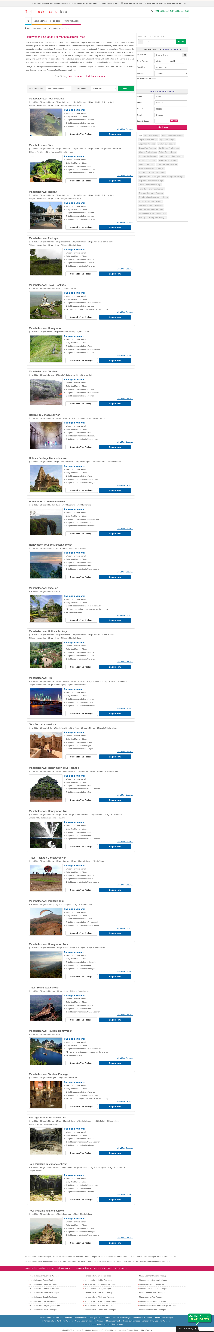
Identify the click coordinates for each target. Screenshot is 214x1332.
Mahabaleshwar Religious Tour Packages (101, 1297)
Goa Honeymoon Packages (167, 164)
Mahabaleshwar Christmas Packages (44, 1284)
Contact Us (96, 1326)
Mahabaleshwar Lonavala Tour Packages (115, 1313)
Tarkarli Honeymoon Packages (150, 185)
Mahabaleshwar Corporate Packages (44, 1288)
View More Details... (125, 129)
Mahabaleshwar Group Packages (98, 1271)
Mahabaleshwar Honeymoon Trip (48, 808)
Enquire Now (115, 134)
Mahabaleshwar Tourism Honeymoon (51, 1027)
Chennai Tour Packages (148, 152)
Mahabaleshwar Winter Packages (152, 1305)
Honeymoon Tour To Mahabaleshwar (50, 543)
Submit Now (162, 127)
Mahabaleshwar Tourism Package (48, 1070)
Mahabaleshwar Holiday (43, 3)
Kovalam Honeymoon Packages (151, 205)
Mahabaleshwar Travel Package (47, 284)
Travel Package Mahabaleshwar (47, 854)
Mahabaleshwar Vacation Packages (153, 1297)
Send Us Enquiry (71, 21)
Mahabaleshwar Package (43, 237)
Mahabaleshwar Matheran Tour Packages (106, 1320)
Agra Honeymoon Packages (149, 177)
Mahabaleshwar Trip (154, 3)
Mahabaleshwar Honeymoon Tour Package (54, 765)
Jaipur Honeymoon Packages (172, 136)
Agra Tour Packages (167, 140)
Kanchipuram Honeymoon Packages (152, 218)
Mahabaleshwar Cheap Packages (43, 1280)
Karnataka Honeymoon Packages (151, 168)
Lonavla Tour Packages (147, 160)
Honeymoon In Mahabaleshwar (47, 500)
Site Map (105, 1326)
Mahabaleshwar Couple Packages (43, 1292)
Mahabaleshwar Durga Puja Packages (45, 1301)
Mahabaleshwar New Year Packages (99, 1288)
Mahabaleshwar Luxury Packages (98, 1284)
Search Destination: (36, 89)
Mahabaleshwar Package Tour (46, 898)
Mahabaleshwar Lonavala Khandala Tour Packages (153, 1313)
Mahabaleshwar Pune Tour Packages (89, 1316)
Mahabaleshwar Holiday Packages (98, 1276)
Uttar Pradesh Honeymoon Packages (152, 213)
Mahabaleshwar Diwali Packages (43, 1297)
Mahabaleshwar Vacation (133, 3)
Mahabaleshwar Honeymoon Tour (48, 941)
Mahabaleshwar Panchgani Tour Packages (123, 1316)
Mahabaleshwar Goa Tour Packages (156, 1316)
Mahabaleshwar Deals (61, 1264)
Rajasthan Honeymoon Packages (151, 181)
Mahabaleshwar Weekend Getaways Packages (157, 1301)
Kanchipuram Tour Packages (169, 148)
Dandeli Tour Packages (147, 148)
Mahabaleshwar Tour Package (46, 98)
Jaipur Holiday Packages (148, 140)
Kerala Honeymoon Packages (173, 177)
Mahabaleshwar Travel (110, 3)
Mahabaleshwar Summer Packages (153, 1276)
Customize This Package (81, 134)
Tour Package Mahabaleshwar (46, 1206)
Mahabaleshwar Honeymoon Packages (153, 197)
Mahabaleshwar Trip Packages (151, 1292)
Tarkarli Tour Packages (167, 152)
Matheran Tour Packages (148, 156)
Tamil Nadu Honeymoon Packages (151, 189)
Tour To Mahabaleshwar (43, 722)
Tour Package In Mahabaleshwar (48, 1160)
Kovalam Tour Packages (166, 144)
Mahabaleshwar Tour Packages (47, 21)
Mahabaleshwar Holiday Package (48, 629)
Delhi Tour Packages (146, 164)
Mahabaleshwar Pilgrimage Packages (99, 1292)
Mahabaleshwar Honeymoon (87, 3)
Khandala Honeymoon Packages (151, 209)
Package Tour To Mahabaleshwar (48, 1113)
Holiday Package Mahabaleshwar (48, 456)
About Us (65, 1326)
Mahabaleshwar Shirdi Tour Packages (58, 1316)
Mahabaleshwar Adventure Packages (44, 1271)
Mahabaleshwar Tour (64, 3)
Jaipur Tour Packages (151, 136)
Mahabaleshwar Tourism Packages (153, 1284)
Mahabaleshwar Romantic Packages (99, 1301)
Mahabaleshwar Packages (176, 3)
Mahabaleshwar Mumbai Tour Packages (81, 1313)
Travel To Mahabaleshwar (44, 984)
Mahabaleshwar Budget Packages (43, 1276)
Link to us (114, 1326)
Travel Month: (81, 89)
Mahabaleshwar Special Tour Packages (100, 1305)
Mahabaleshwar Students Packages (153, 1271)
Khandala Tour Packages (168, 160)
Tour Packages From (116, 1264)
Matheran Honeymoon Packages (151, 193)
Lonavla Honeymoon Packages (150, 201)
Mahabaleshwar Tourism (43, 370)
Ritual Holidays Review (143, 1326)
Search (126, 88)
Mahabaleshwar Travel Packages (152, 1288)
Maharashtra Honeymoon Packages (152, 173)
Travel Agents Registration (80, 1326)
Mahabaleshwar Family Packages (43, 1305)
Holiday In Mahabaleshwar (44, 413)
